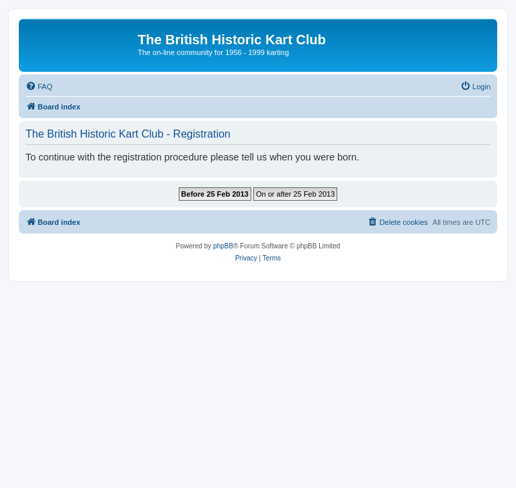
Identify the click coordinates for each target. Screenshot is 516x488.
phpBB (223, 246)
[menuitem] (39, 87)
